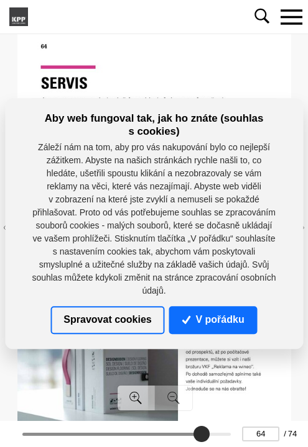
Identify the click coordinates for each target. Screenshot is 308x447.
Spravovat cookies (107, 319)
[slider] (201, 434)
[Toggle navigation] (291, 17)
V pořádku (213, 319)
